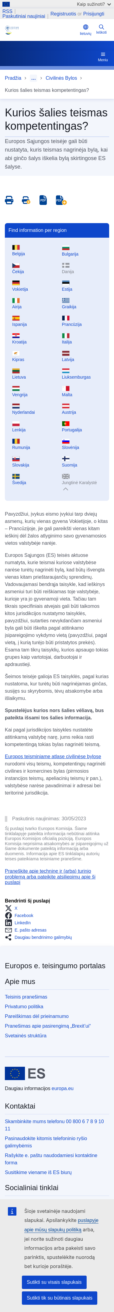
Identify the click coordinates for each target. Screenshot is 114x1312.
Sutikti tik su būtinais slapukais (59, 1297)
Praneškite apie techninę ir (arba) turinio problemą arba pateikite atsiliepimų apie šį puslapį (50, 877)
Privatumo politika (24, 1006)
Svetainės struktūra (26, 1035)
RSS (7, 11)
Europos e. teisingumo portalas (55, 966)
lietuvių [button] (85, 30)
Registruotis (63, 13)
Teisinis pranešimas (26, 996)
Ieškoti (101, 29)
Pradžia (13, 78)
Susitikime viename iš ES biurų (38, 1172)
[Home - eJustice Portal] (41, 30)
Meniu (103, 56)
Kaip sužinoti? (94, 4)
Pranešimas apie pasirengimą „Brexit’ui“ (48, 1026)
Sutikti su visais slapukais (54, 1282)
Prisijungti (93, 13)
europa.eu (63, 1088)
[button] (13, 908)
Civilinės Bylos (61, 78)
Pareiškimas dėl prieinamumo (37, 1016)
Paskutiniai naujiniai (23, 16)
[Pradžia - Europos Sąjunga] (25, 1073)
